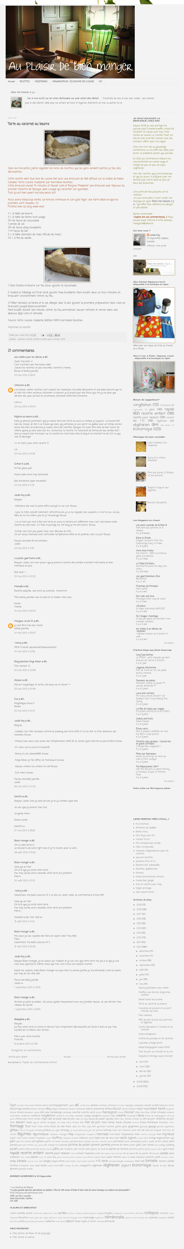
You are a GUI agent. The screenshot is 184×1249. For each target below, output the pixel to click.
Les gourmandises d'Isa (148, 576)
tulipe (77, 1221)
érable (30, 1168)
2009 (140, 1082)
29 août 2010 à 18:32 (25, 852)
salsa (171, 1153)
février (143, 1071)
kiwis (115, 1130)
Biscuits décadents (157, 502)
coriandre (79, 1115)
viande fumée (53, 1165)
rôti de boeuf (129, 1153)
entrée (43, 1122)
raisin (171, 1149)
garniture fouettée (105, 1126)
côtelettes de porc (165, 1119)
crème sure (21, 1119)
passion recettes (144, 857)
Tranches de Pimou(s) (147, 586)
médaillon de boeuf (70, 1138)
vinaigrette (85, 1165)
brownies (29, 1112)
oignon (132, 1138)
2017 (139, 914)
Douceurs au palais (145, 680)
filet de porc (92, 1122)
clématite (139, 1213)
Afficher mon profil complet (149, 247)
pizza (165, 1141)
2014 (139, 928)
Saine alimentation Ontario (150, 876)
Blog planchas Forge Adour (27, 661)
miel (159, 1134)
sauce (34, 1157)
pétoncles (133, 1149)
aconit (29, 1213)
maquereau (80, 1134)
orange (152, 1138)
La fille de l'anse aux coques (150, 709)
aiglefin (72, 1105)
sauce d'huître (88, 1157)
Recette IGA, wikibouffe (147, 865)
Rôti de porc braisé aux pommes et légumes (155, 1021)
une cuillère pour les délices (28, 357)
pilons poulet (148, 1141)
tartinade (112, 1161)
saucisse (140, 1157)
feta (82, 1122)
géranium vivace (55, 1217)
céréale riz (137, 1119)
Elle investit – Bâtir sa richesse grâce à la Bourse (151, 555)
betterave (63, 1108)
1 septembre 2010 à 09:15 (27, 1009)
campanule (117, 1213)
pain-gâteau (38, 1141)
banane (26, 1109)
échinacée (110, 1221)
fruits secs (71, 1126)
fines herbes (108, 1122)
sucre (84, 1161)
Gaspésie (20, 1105)
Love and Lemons (145, 693)
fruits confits (44, 1126)
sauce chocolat (76, 1157)
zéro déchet (166, 425)
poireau (13, 1145)
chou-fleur (145, 1112)
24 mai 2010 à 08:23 (25, 611)
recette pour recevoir (50, 339)
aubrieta (86, 1213)
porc (138, 1145)
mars (142, 1066)
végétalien (162, 421)
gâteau (14, 1130)
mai (141, 984)
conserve (60, 1115)
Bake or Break (143, 538)
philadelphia (136, 1141)
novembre (144, 956)
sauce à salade (128, 1157)
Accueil (11, 81)
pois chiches (28, 1145)
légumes (24, 1134)
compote (170, 1112)
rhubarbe (89, 1153)
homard (38, 1130)
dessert (20, 1122)
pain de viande (23, 1141)
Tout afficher (169, 643)
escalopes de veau (56, 1122)
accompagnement (58, 1105)
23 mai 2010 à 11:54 (24, 548)
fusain (31, 1217)
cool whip (69, 1115)
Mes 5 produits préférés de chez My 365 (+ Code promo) (152, 733)
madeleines (54, 1134)
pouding (170, 1145)
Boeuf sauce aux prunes (151, 999)
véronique (100, 1221)
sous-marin (70, 1161)
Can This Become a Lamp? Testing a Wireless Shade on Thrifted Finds (152, 772)
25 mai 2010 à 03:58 (25, 670)
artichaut (121, 1105)
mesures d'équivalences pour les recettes (152, 852)
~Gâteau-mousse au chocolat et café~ (152, 635)
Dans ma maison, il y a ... (23, 92)
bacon (171, 1105)
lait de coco (143, 1130)
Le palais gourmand (24, 558)
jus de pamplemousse (79, 1130)
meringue (152, 1134)
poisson (63, 1145)
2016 (139, 919)
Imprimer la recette (19, 327)
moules (32, 1138)
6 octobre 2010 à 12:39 (25, 1044)
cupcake (109, 1119)
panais (88, 1141)
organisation (138, 409)
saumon (150, 1157)
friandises (163, 1122)
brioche (13, 1112)
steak (79, 1161)
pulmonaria (39, 1221)
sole (40, 1161)
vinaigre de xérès (71, 1165)
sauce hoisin (100, 1157)
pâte (56, 1149)
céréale (128, 1119)
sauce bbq (51, 1157)
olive (146, 1138)
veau (31, 1165)
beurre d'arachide (95, 1109)
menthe (144, 1134)
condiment (25, 1115)
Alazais (18, 680)
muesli (48, 1138)
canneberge (56, 1112)
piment (158, 1141)
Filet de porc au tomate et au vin (156, 1051)
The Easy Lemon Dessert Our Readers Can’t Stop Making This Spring (152, 698)
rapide (169, 409)
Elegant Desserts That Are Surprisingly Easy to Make (149, 542)
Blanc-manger (21, 841)
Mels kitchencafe (144, 847)
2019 (139, 905)
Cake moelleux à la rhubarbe (157, 444)
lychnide (153, 1217)
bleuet (140, 1109)
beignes (55, 1108)
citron (153, 1112)
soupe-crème (58, 1161)
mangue (63, 1134)
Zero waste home (145, 892)
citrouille (161, 1112)
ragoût (165, 1149)
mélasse (83, 1138)
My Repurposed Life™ (147, 766)
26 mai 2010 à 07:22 (25, 786)
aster (55, 1213)
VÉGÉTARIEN (41, 81)
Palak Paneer (142, 721)
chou (137, 1112)
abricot (45, 1105)
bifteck (108, 1109)
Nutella (38, 1105)
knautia (141, 1217)
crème (140, 1116)
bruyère (108, 1213)
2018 (139, 909)
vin (61, 1165)
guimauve (169, 1126)
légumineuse (40, 1134)
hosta (80, 1217)
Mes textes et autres (24, 1237)
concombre (15, 1115)
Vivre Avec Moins (145, 550)
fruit (28, 1126)
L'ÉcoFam (141, 606)
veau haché (41, 1165)
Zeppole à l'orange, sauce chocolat (156, 1056)
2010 (139, 947)
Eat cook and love (145, 596)
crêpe (44, 1119)
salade (164, 1153)
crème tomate (33, 1119)
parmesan (118, 1141)
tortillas (14, 1165)
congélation (142, 405)
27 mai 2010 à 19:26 (24, 830)
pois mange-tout (51, 1145)
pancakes (95, 1141)
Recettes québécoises (147, 869)
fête (94, 1126)
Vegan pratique (143, 888)
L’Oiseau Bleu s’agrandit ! (148, 746)
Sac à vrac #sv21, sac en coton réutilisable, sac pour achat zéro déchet (63, 98)
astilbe (62, 1213)
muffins (57, 1138)
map (71, 1134)
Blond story (142, 831)
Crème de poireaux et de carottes (156, 1038)
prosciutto (35, 1149)
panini (110, 1141)
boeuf (146, 1109)
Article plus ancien (116, 1057)
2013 (139, 933)
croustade (131, 1115)
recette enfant (32, 339)
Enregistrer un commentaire (26, 1050)
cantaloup (66, 1112)
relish (73, 1153)
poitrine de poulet (79, 1145)
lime (164, 1130)
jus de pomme (95, 1130)
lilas (146, 1217)
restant (170, 417)
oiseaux (140, 1138)
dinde (29, 1122)
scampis (164, 1157)
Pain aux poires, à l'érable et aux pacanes (160, 474)
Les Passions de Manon (22, 1187)
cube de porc (68, 1119)
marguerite (91, 1134)
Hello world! (141, 588)
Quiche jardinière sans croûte (153, 988)
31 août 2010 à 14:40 (24, 921)
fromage (16, 1126)
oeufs (123, 1138)
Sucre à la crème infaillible (156, 459)
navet (91, 1138)
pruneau (49, 1149)
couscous (105, 1115)
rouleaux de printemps (113, 1153)
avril (142, 1062)
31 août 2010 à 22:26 (24, 946)
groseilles (160, 1126)
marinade (102, 1134)
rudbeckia (50, 1221)
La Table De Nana (145, 563)
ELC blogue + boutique (147, 616)
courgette (96, 1116)
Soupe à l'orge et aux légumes (158, 489)
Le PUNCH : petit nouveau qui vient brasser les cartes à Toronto (153, 659)
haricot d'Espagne (27, 1130)
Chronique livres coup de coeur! (151, 598)
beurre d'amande (77, 1108)
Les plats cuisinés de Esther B (151, 525)
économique (142, 429)
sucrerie (91, 1161)
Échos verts (142, 729)
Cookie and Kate (144, 719)
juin (141, 979)
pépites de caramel (99, 1149)
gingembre (133, 1126)
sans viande (25, 1157)
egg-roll (36, 1122)
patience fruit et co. (146, 861)
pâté (88, 1149)
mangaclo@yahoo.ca (143, 223)
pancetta (103, 1141)
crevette (121, 1116)
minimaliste (165, 405)
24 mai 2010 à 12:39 (24, 651)
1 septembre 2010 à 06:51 (27, 987)
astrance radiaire (75, 1213)
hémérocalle (114, 1217)
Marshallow (30, 1105)
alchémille (37, 1213)
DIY (100, 81)
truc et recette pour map (149, 884)
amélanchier (47, 1213)
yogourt (126, 1165)
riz (102, 1153)
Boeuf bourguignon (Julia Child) (154, 1047)
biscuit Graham (129, 1108)
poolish (132, 1145)
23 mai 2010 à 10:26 (24, 454)
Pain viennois (145, 1015)
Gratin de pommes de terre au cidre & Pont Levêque (151, 758)
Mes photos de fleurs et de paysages (32, 1233)
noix (97, 1138)
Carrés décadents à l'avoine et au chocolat (156, 1028)
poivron (95, 1145)
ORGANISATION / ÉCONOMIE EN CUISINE (73, 81)
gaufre (118, 1126)
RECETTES (25, 81)
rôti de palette (141, 1153)
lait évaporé (155, 1130)
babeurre (163, 1105)
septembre (145, 965)
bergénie (100, 1213)
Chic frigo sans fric (145, 835)
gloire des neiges (41, 1217)
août (142, 970)
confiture (35, 1116)
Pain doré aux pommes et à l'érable (149, 529)
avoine (155, 1105)
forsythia (23, 1217)
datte (12, 1122)
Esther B (18, 464)
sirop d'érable (18, 1161)
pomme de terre (119, 1145)
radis (159, 1149)
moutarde (40, 1138)
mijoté (13, 1138)
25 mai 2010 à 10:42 (24, 711)
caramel (21, 339)
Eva (16, 699)
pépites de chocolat (119, 1149)
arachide (103, 1105)
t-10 (142, 421)
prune (42, 1149)
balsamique (16, 1109)
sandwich (15, 1157)
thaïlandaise (129, 1161)
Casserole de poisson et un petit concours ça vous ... (155, 1010)
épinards (22, 1168)
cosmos (164, 1213)
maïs (137, 1134)
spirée (62, 1221)
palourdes (65, 1141)
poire (171, 1141)
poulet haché (24, 1149)
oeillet (116, 1138)
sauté (157, 1157)
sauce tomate (113, 1157)
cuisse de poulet (97, 1119)
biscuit (117, 1109)
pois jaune (39, 1145)
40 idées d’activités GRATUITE (150, 608)
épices (171, 1165)
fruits (34, 1126)
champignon (109, 1112)
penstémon (14, 1221)
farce (69, 1122)
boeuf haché (157, 1109)
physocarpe (30, 1221)
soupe (46, 1161)
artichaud (112, 1105)
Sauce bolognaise (147, 1034)
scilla (58, 1221)
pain (152, 409)
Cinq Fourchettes (144, 655)
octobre (143, 960)
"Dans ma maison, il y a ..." (153, 203)
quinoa (153, 1149)
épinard (14, 1169)
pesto (127, 1141)
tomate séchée (166, 1161)
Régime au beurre (23, 417)
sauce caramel (63, 1157)
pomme (105, 1145)
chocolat (129, 1112)
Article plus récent (18, 1057)
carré (92, 1112)
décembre (144, 951)
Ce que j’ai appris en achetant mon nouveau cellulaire (153, 620)
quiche (147, 1149)
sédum (70, 1221)
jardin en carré (131, 1217)
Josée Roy (19, 495)
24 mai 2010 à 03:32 (24, 576)
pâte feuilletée (66, 1149)
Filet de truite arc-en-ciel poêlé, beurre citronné (151, 672)
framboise (152, 1122)
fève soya (86, 1126)
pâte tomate (79, 1149)
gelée (124, 1126)
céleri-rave (119, 1119)
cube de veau (82, 1119)
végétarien (141, 425)
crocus (171, 1213)
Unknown (19, 385)
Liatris (13, 1213)
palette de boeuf (53, 1141)
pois (20, 1145)
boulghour (170, 1109)
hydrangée (89, 1217)
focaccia (135, 1122)
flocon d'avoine (123, 1122)
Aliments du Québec (146, 828)
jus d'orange (62, 1130)
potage (162, 1145)
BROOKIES (141, 578)
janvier (143, 1076)
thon (137, 1161)
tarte (63, 339)
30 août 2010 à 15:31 (24, 880)
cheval (120, 1112)
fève (79, 1126)
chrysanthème (129, 1213)
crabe (112, 1115)
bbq (48, 1109)
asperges (129, 1105)
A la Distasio (142, 824)
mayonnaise (127, 1134)
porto (156, 1145)
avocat (148, 1105)
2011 (139, 942)
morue (25, 1138)
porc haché (148, 1145)
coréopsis (151, 1213)
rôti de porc (154, 1153)
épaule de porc (160, 1165)
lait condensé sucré (127, 1130)
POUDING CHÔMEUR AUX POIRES (153, 711)
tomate (151, 1161)
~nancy (17, 643)
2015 (139, 923)
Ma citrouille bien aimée (148, 843)
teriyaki (120, 1161)
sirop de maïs (32, 1161)
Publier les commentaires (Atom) (40, 1062)
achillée (21, 1213)
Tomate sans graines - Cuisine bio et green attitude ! (153, 743)
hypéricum (99, 1217)
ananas (94, 1105)
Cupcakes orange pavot (150, 1043)
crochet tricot (143, 839)
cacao (36, 1112)
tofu (142, 1161)
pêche (141, 1149)
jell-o (54, 1130)
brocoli (20, 1112)
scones (171, 1157)
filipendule (14, 1217)
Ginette (18, 796)
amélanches (85, 1105)
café (41, 1112)
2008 (140, 1086)
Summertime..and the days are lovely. (151, 568)
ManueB (18, 586)
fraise (143, 1122)
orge (172, 1138)
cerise (98, 1112)
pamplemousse (77, 1141)
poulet (13, 1149)
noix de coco (107, 1138)
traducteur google (145, 880)
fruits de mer (58, 1126)
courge (87, 1116)
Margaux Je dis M (23, 621)
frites (171, 1122)
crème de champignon (155, 1115)
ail (77, 1105)
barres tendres (38, 1108)
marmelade (114, 1134)
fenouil (75, 1122)
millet (18, 1138)
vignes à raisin (88, 1221)
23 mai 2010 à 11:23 (24, 485)
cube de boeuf (54, 1119)
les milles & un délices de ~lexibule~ (149, 630)
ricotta (97, 1153)
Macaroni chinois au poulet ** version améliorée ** (150, 685)
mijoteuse (168, 1134)
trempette (23, 1165)
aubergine (139, 1105)
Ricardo (139, 873)
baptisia (93, 1213)
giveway (143, 1126)
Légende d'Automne (146, 667)
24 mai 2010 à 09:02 (25, 633)
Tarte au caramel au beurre (153, 1004)
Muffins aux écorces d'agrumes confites (154, 994)
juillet (142, 975)
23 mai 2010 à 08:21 (24, 375)
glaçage (152, 1126)
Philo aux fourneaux (146, 754)
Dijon (13, 1105)
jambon (47, 1130)
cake (47, 1112)
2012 (139, 937)
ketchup (107, 1130)
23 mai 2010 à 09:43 (25, 406)
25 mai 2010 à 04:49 (24, 689)
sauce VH (42, 1157)
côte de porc (149, 1119)
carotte (85, 1112)
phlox (22, 1221)
